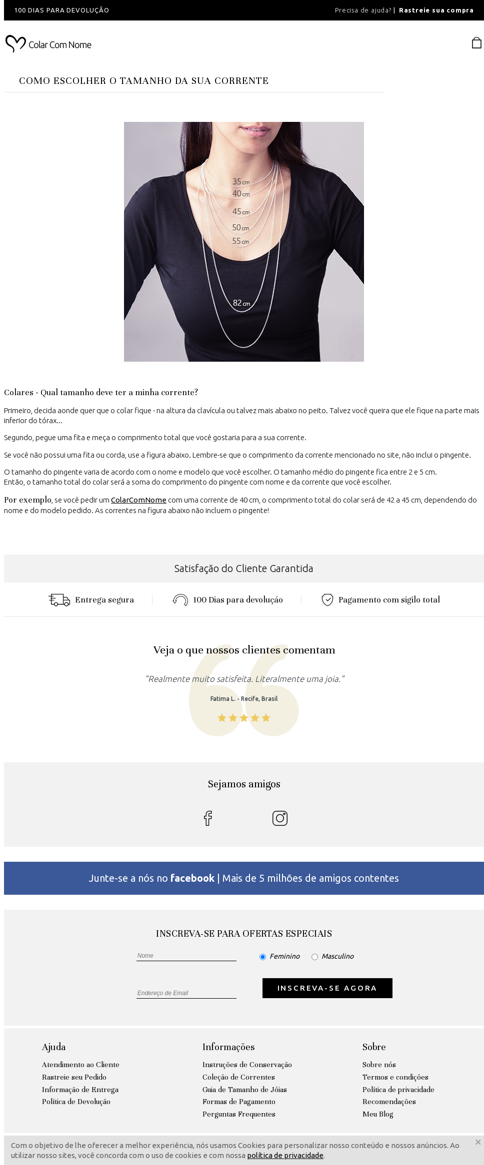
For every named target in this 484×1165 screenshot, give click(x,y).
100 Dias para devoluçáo (227, 599)
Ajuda (54, 1047)
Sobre (374, 1047)
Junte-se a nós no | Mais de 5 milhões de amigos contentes (244, 878)
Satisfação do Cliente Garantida (244, 568)
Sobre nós (379, 1064)
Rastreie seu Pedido (74, 1077)
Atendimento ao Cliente (81, 1064)
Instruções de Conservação (247, 1064)
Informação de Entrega (80, 1089)
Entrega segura (91, 599)
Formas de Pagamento (239, 1101)
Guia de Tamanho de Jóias (244, 1089)
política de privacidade (285, 1155)
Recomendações (389, 1101)
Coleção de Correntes (238, 1077)
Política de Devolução (76, 1101)
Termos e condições (395, 1077)
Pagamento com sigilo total (381, 599)
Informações (228, 1047)
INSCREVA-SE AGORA (328, 988)
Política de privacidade (398, 1089)
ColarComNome (138, 500)
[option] (139, 10)
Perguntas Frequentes (239, 1114)
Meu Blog (378, 1114)
